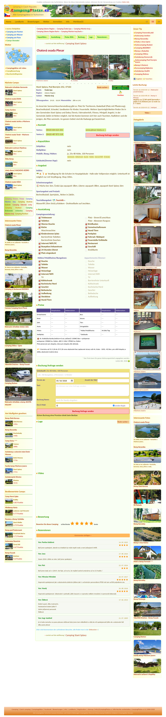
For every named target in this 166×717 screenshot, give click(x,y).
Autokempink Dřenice (13, 477)
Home (8, 21)
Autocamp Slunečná (12, 541)
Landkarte (19, 21)
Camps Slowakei (13, 40)
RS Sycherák (155, 99)
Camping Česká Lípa (64, 29)
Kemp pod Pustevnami (13, 530)
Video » (148, 113)
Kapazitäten (42, 37)
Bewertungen (33, 21)
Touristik (60, 200)
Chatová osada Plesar (13, 225)
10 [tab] (92, 84)
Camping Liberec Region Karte (48, 31)
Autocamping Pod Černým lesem (146, 61)
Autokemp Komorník (143, 57)
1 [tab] (59, 84)
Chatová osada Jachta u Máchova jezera (17, 122)
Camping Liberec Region (46, 29)
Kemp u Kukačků (142, 51)
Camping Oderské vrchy (22, 205)
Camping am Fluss (14, 37)
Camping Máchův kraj (82, 29)
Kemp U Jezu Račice (141, 543)
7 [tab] (81, 84)
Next (128, 68)
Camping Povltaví (13, 208)
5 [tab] (74, 84)
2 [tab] (63, 84)
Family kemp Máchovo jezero (16, 466)
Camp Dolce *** (11, 441)
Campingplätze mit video (16, 68)
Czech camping (25, 709)
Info (67, 21)
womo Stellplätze (13, 29)
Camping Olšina (141, 54)
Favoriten (149, 79)
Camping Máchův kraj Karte (71, 31)
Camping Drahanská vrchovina (18, 209)
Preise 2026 (69, 37)
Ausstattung (55, 37)
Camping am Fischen (15, 32)
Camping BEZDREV (143, 48)
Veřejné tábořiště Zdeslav (145, 94)
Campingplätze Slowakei (126, 713)
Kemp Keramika (11, 250)
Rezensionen (102, 37)
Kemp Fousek (10, 553)
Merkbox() (78, 21)
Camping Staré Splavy (76, 43)
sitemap (90, 709)
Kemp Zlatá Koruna (12, 418)
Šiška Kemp (9, 159)
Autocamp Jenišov (142, 35)
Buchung (81, 37)
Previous (37, 68)
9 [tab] (88, 84)
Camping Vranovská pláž (144, 33)
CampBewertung (13, 71)
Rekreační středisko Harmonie (16, 87)
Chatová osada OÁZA (13, 182)
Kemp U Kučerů (141, 65)
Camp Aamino (10, 110)
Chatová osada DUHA (13, 99)
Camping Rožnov (11, 383)
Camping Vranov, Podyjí (14, 199)
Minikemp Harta (11, 507)
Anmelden (57, 21)
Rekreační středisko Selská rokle (17, 327)
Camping (15, 709)
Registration (81, 709)
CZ (147, 22)
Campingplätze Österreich (87, 713)
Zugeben (139, 79)
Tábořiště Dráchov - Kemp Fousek (17, 364)
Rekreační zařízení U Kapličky (144, 674)
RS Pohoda (138, 505)
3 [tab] (67, 84)
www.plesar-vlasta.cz (95, 130)
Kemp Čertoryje (139, 599)
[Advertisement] (18, 577)
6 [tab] (77, 84)
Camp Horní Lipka (11, 496)
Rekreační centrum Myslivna (15, 148)
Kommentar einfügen (83, 535)
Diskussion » (93, 630)
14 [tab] (106, 84)
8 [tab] (85, 84)
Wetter (46, 21)
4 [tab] (70, 84)
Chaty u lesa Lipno (142, 41)
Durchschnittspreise (14, 74)
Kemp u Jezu (155, 108)
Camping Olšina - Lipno (13, 346)
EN (159, 22)
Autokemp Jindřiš (142, 71)
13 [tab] (103, 84)
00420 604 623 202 (54, 130)
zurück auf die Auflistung (55, 43)
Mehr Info (125, 2)
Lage (91, 37)
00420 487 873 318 (54, 134)
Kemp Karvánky (139, 524)
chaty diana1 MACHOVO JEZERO (17, 170)
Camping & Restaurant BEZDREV (17, 289)
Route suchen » (103, 87)
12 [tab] (99, 84)
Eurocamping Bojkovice (144, 68)
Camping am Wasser (15, 35)
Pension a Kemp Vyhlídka (14, 519)
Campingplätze (37, 709)
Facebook (47, 709)
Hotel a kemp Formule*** (143, 561)
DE (153, 21)
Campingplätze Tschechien (43, 713)
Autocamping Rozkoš (144, 45)
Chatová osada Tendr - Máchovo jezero (17, 136)
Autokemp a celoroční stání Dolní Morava (17, 453)
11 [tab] (95, 84)
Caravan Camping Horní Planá (16, 308)
